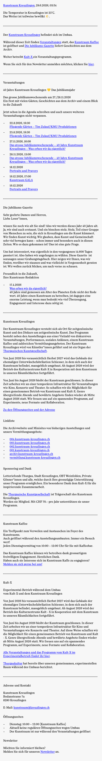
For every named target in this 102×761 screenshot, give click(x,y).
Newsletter (47, 751)
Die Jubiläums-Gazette (39, 45)
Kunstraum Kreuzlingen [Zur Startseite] (19, 5)
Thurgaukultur (12, 663)
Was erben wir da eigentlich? (28, 288)
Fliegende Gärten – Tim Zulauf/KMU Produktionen (43, 126)
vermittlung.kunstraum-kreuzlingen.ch (35, 457)
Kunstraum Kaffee (87, 42)
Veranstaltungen (50, 42)
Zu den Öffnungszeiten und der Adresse (29, 409)
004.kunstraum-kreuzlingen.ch (30, 439)
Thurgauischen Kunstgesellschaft (25, 351)
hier (91, 64)
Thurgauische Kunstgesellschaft (29, 494)
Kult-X (28, 56)
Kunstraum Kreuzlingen (24, 34)
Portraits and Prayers (24, 170)
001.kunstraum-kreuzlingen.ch (30, 450)
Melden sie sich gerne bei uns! (22, 564)
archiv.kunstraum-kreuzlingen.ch (31, 453)
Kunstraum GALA (21, 180)
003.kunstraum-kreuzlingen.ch (30, 442)
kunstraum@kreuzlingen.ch (32, 707)
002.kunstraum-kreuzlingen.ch (30, 446)
